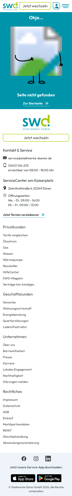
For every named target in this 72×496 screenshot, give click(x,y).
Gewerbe (9, 302)
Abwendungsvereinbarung (21, 443)
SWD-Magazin (13, 278)
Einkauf (8, 418)
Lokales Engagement (17, 369)
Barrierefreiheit (14, 351)
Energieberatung (14, 314)
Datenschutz (11, 406)
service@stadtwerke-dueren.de (27, 158)
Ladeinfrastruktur (15, 327)
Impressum (10, 400)
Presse (7, 357)
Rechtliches (12, 391)
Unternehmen (14, 336)
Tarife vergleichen (15, 235)
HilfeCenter (11, 272)
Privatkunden (14, 227)
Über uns (9, 345)
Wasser (8, 254)
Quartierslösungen (16, 321)
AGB (6, 412)
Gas (5, 247)
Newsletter (10, 266)
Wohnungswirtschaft (17, 308)
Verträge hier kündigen (18, 284)
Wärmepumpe (13, 260)
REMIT (7, 430)
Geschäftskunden (18, 294)
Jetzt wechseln (35, 5)
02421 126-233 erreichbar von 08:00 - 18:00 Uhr (28, 167)
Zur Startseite (33, 103)
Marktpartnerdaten (16, 424)
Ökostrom (10, 241)
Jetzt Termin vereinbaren (21, 215)
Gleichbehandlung (15, 436)
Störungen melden (15, 382)
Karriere (9, 363)
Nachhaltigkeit (13, 375)
